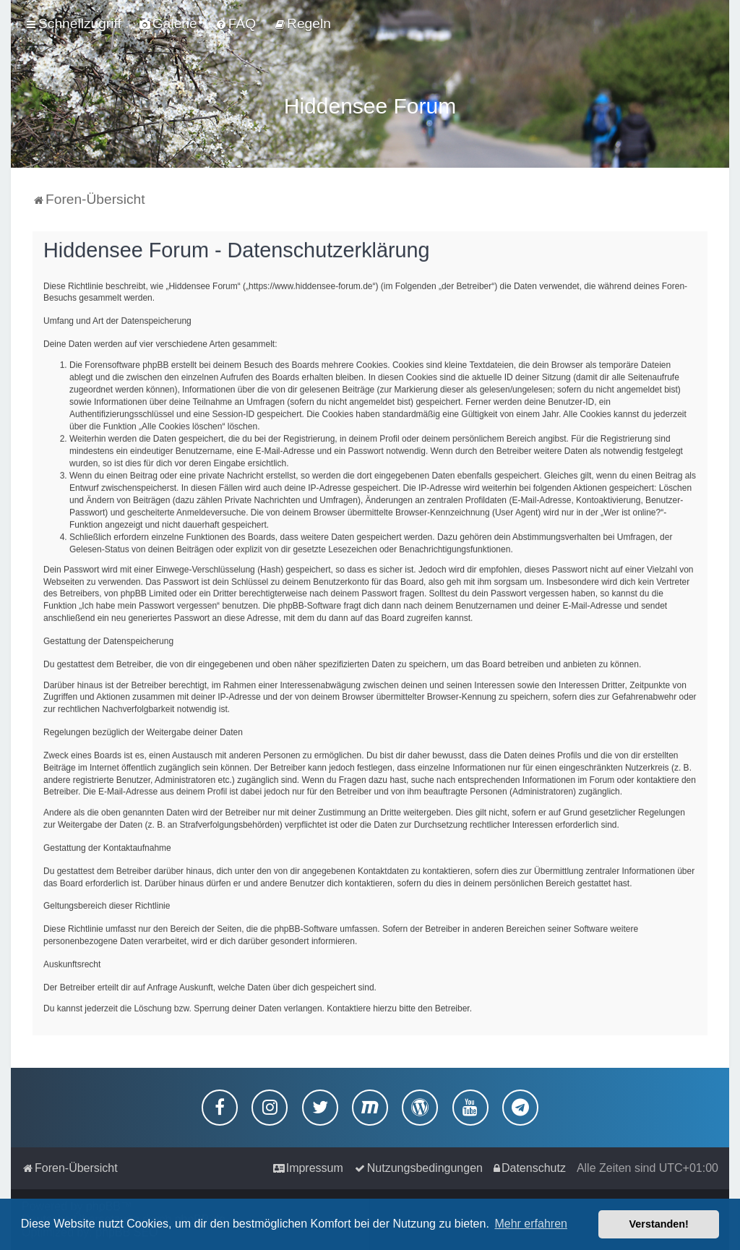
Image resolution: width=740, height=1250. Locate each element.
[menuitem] (168, 23)
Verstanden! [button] (659, 1224)
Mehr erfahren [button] (530, 1223)
